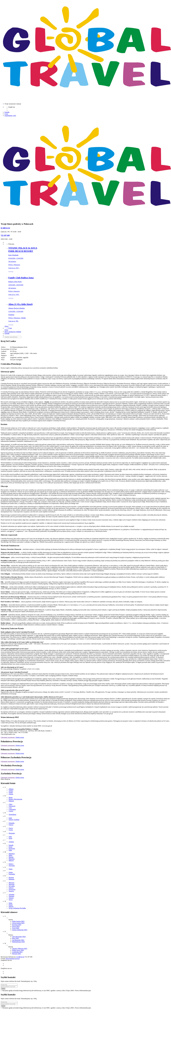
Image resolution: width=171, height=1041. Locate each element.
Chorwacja (12, 806)
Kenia (10, 847)
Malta (10, 855)
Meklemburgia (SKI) (18, 942)
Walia (10, 903)
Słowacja (11, 882)
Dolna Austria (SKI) (18, 921)
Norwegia (12, 865)
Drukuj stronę (19, 737)
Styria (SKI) (16, 926)
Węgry (11, 905)
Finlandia (11, 823)
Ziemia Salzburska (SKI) (19, 930)
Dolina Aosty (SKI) (18, 950)
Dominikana (12, 814)
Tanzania (11, 896)
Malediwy (12, 853)
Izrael (10, 838)
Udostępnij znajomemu (8, 737)
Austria (11, 794)
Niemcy (11, 864)
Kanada (11, 845)
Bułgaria (11, 801)
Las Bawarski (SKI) (18, 940)
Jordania (11, 842)
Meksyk (11, 860)
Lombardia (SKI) (17, 952)
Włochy (11, 906)
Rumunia (11, 879)
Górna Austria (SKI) (18, 923)
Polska (11, 872)
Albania (11, 789)
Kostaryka (12, 848)
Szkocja (11, 888)
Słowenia (11, 884)
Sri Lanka (12, 886)
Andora (11, 790)
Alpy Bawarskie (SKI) (19, 936)
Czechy (11, 811)
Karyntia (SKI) (16, 925)
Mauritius (12, 859)
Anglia (11, 792)
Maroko (11, 857)
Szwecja (11, 891)
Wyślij (3, 988)
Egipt (10, 818)
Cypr (10, 807)
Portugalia (12, 874)
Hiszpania (12, 833)
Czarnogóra (12, 809)
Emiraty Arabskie (14, 819)
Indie (10, 836)
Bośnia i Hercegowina (15, 799)
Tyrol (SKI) (15, 928)
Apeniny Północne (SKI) (19, 948)
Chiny (10, 804)
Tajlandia (11, 894)
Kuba (10, 850)
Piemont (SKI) (16, 953)
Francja (11, 825)
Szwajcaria (12, 889)
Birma (10, 797)
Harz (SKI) (15, 938)
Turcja (11, 899)
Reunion (11, 877)
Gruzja (11, 830)
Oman (10, 869)
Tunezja (11, 898)
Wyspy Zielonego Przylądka (17, 908)
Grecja (11, 828)
